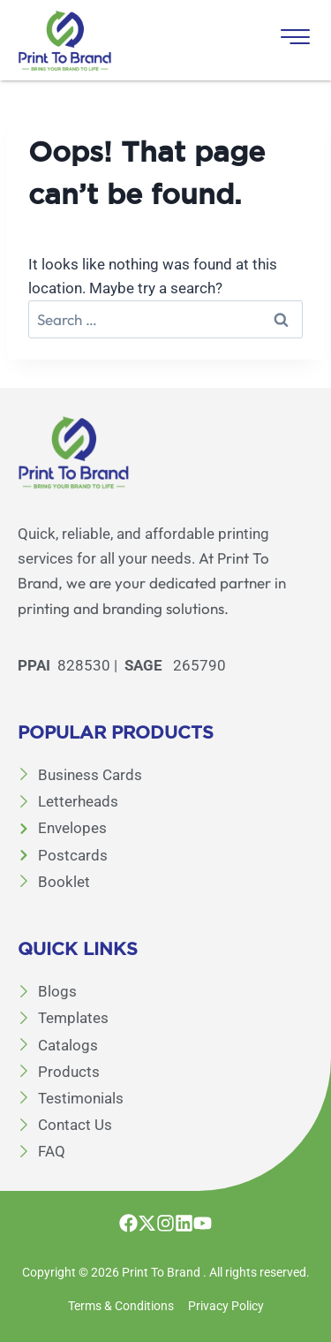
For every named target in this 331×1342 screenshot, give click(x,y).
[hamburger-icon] (293, 40)
